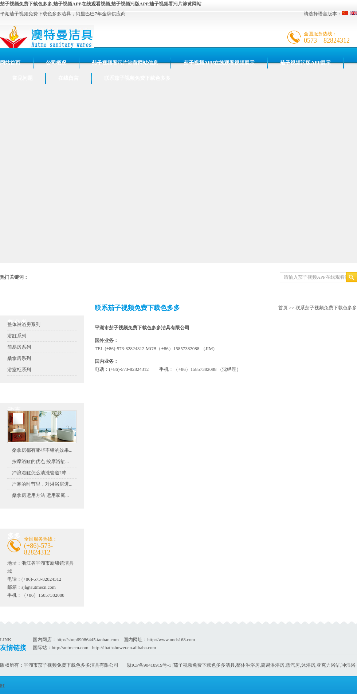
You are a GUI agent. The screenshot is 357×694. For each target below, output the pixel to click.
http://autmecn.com (70, 647)
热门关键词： (14, 277)
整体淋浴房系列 (23, 324)
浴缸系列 (16, 335)
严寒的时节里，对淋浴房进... (42, 484)
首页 (283, 307)
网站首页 (10, 63)
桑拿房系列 (19, 358)
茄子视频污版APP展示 (305, 63)
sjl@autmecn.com (38, 587)
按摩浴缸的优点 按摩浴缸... (40, 461)
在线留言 (68, 78)
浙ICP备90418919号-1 (149, 665)
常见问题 (22, 78)
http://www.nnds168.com (171, 639)
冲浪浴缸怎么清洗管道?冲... (41, 472)
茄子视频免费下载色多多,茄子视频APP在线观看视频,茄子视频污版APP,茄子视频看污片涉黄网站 (100, 4)
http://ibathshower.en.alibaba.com (124, 647)
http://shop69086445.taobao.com (87, 639)
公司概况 (56, 63)
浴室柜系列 (19, 369)
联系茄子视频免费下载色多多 (137, 78)
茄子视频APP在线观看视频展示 (219, 63)
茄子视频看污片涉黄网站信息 (125, 63)
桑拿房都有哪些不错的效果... (42, 450)
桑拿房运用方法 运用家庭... (40, 495)
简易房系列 (19, 347)
